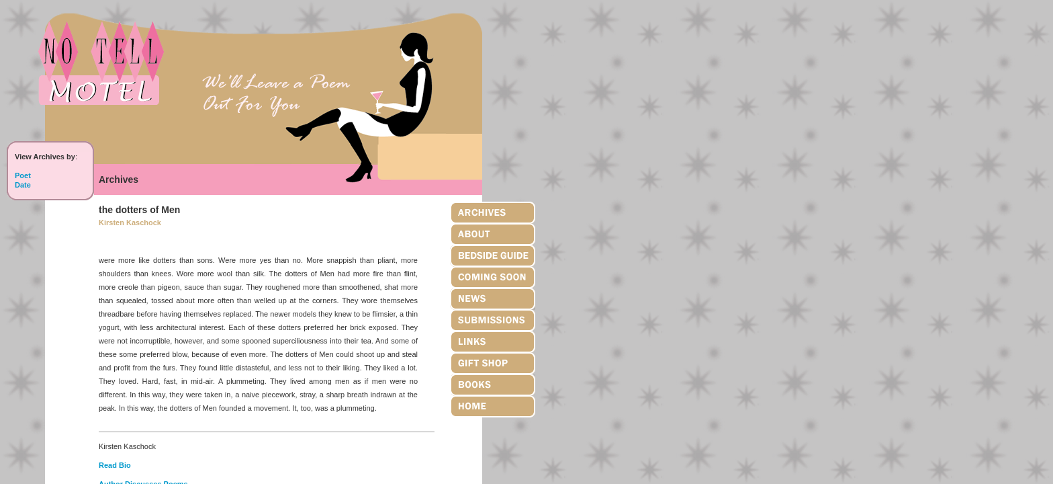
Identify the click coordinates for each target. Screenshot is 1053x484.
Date (23, 185)
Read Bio (115, 465)
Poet (23, 175)
